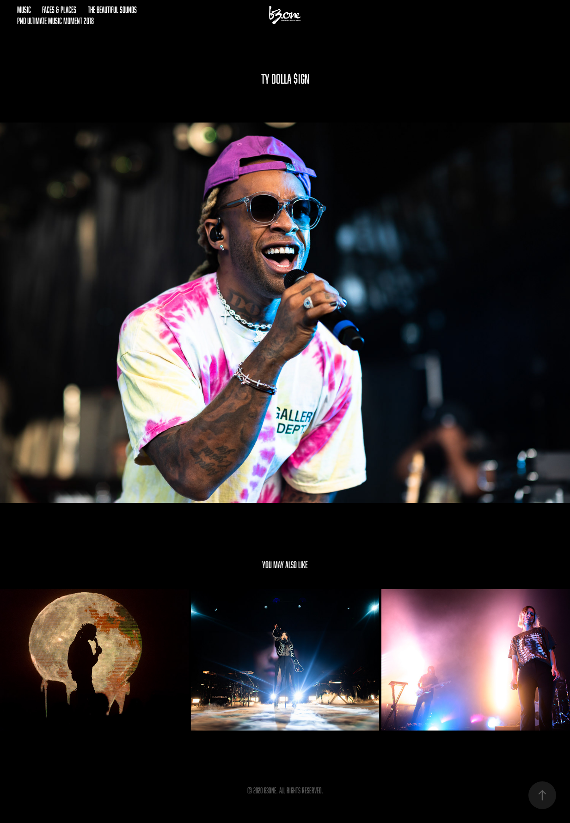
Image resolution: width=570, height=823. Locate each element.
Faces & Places (59, 9)
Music (24, 9)
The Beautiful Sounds (112, 9)
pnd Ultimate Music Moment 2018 (55, 20)
